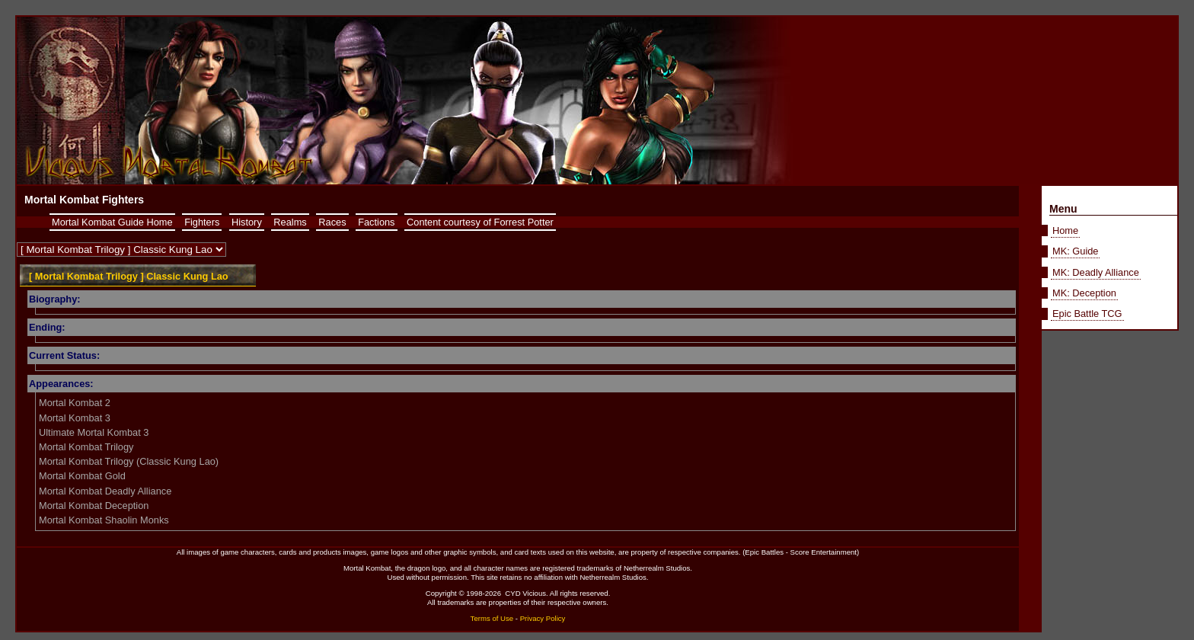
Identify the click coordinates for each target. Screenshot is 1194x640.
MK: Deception (1084, 293)
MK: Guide (1075, 251)
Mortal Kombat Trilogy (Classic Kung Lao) (129, 461)
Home (1065, 230)
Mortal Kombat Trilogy (86, 447)
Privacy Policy (543, 618)
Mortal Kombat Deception (93, 505)
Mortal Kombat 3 (74, 418)
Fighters (201, 222)
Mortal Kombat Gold (82, 476)
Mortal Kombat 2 (74, 402)
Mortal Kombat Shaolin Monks (104, 520)
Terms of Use (492, 618)
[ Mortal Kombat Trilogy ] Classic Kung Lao (128, 276)
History (246, 222)
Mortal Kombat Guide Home (112, 222)
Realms (289, 222)
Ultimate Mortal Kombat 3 (93, 432)
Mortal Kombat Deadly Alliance (105, 491)
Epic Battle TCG (1087, 313)
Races (332, 222)
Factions (376, 222)
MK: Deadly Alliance (1095, 272)
